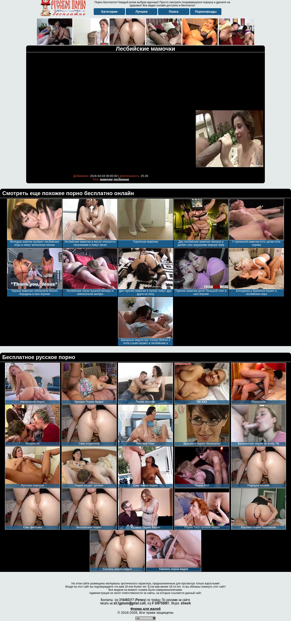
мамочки (106, 179)
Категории (109, 11)
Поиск (173, 11)
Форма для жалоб (145, 609)
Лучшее (141, 11)
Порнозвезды (206, 11)
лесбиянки (121, 179)
